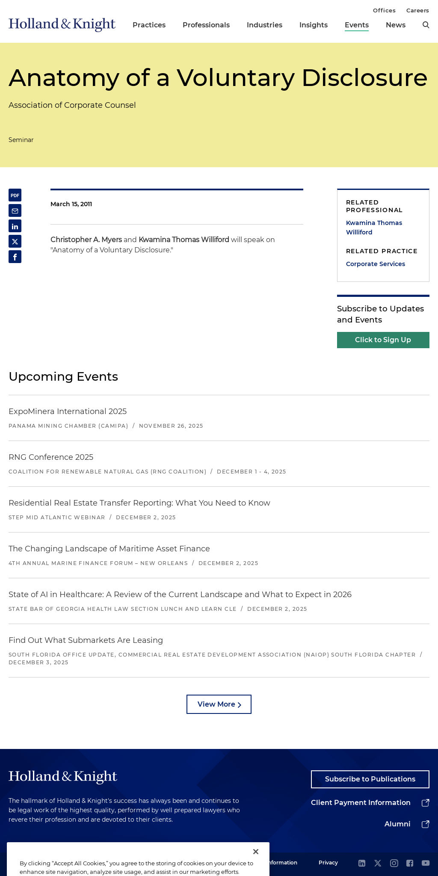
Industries (264, 25)
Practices (149, 25)
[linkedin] (361, 864)
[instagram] (394, 864)
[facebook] (409, 864)
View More (216, 704)
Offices (384, 10)
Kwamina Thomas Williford (374, 227)
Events (357, 25)
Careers (417, 10)
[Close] (255, 862)
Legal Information (274, 862)
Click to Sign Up (383, 340)
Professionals (206, 25)
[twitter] (378, 864)
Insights (313, 25)
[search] (426, 24)
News (395, 25)
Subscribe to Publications (370, 779)
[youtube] (425, 864)
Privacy (328, 862)
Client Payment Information (361, 803)
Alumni (398, 824)
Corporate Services (375, 264)
